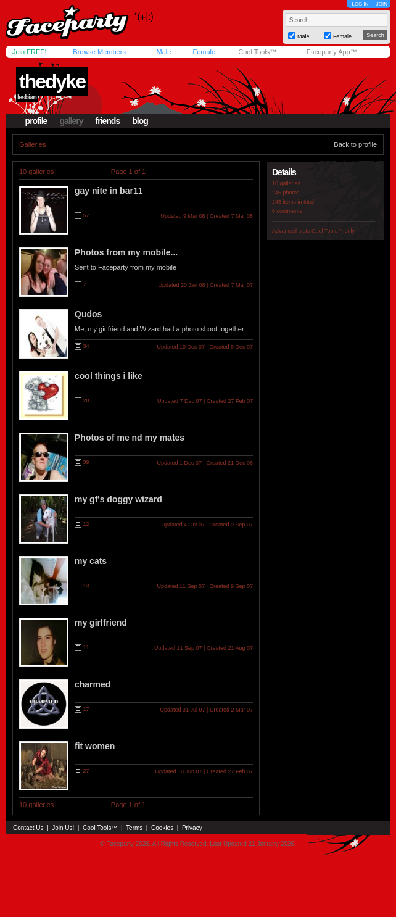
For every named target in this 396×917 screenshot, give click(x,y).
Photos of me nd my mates (129, 437)
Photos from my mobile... (126, 252)
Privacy (192, 827)
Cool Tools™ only (333, 231)
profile (36, 121)
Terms (134, 827)
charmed (92, 684)
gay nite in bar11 (108, 191)
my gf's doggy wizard (118, 499)
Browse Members (99, 52)
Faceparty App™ (332, 52)
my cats (91, 561)
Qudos (88, 314)
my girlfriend (101, 623)
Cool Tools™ (257, 52)
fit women (95, 746)
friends (108, 121)
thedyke (52, 81)
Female (203, 52)
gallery (71, 121)
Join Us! (63, 827)
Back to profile (355, 144)
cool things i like (108, 376)
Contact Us (28, 827)
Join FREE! (29, 52)
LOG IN (360, 4)
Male (163, 52)
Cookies (162, 827)
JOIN (381, 4)
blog (140, 121)
